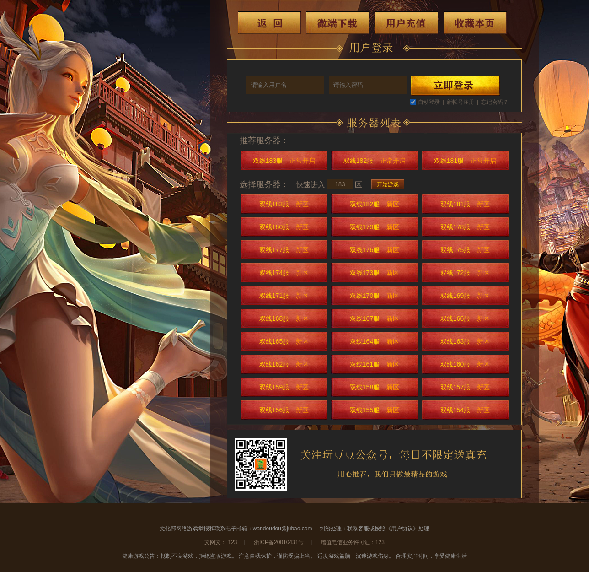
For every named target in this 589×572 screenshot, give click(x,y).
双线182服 (374, 160)
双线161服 (374, 364)
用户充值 (406, 22)
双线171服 (284, 295)
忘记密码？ (495, 102)
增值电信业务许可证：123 (353, 542)
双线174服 (284, 272)
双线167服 (374, 318)
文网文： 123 (220, 542)
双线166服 (465, 318)
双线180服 (284, 227)
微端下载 (337, 22)
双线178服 (465, 227)
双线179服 (374, 227)
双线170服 (374, 295)
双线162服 (284, 364)
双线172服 (465, 272)
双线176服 (374, 250)
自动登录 (429, 102)
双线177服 (284, 250)
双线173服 (374, 272)
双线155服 (374, 410)
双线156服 (284, 410)
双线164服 (374, 341)
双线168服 (284, 318)
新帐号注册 (460, 102)
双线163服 (465, 341)
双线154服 (465, 410)
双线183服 (284, 160)
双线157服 (465, 387)
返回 (269, 22)
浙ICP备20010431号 (279, 542)
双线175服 (465, 250)
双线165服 (284, 341)
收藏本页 (475, 22)
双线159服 (284, 387)
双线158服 (374, 387)
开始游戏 (388, 184)
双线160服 (465, 364)
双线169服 (465, 295)
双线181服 (465, 160)
